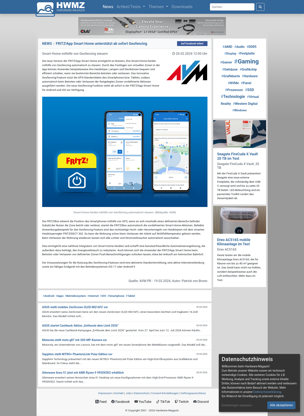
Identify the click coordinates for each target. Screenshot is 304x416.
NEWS (47, 44)
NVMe (233, 83)
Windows (239, 110)
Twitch (182, 402)
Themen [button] (156, 6)
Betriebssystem (75, 295)
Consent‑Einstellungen (164, 393)
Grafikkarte (230, 76)
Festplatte (246, 53)
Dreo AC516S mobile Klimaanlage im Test (233, 242)
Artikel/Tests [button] (129, 6)
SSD (249, 90)
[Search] (232, 7)
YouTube (142, 402)
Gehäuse (230, 69)
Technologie (233, 96)
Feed (100, 402)
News (109, 6)
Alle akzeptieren (281, 405)
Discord (201, 402)
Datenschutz (141, 393)
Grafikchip (248, 69)
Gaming (246, 61)
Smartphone (115, 295)
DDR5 (252, 47)
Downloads (182, 6)
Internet (93, 295)
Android (48, 295)
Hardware (250, 76)
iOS (103, 295)
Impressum (105, 393)
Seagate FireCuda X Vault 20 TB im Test (237, 156)
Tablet (130, 295)
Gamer (226, 62)
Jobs (129, 393)
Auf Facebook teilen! (192, 43)
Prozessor (234, 90)
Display (230, 53)
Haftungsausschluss (193, 393)
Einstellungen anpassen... (238, 405)
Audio (239, 47)
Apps (59, 295)
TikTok (163, 402)
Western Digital (245, 104)
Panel (246, 83)
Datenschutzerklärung (267, 391)
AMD (227, 47)
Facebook (120, 402)
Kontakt (119, 393)
